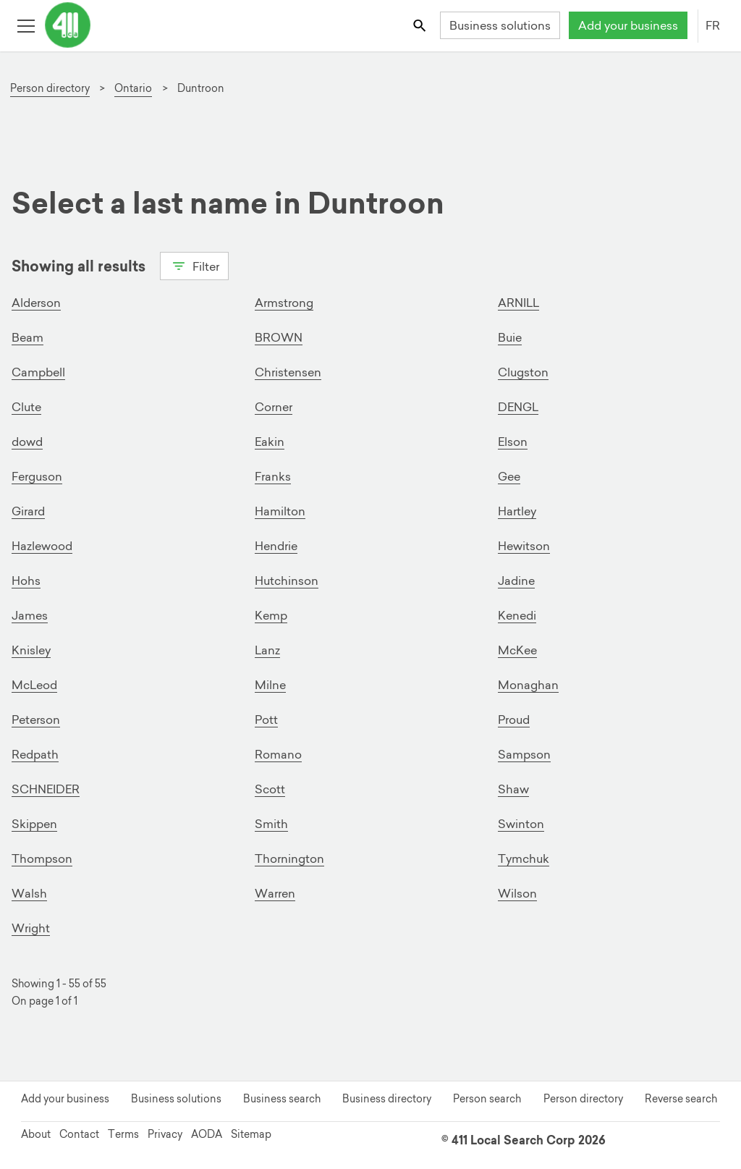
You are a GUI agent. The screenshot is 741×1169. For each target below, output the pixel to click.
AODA (206, 1134)
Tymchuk (523, 858)
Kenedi (517, 615)
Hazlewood (42, 546)
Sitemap (251, 1134)
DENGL (518, 407)
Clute (26, 407)
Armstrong (284, 302)
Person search (487, 1098)
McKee (517, 650)
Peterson (36, 719)
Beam (27, 337)
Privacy (165, 1134)
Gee (509, 476)
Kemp (271, 615)
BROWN (278, 337)
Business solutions (500, 25)
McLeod (34, 685)
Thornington (289, 858)
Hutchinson (286, 580)
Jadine (516, 580)
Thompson (42, 858)
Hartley (517, 511)
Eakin (269, 441)
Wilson (517, 893)
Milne (270, 685)
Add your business (628, 25)
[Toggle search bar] (420, 25)
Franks (273, 476)
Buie (510, 337)
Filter (194, 265)
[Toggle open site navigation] (25, 25)
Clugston (523, 372)
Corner (273, 407)
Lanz (267, 650)
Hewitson (524, 546)
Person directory (583, 1098)
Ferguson (37, 476)
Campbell (38, 372)
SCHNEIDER (46, 789)
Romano (278, 754)
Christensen (288, 372)
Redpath (35, 754)
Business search (282, 1098)
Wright (31, 928)
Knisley (31, 650)
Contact (79, 1134)
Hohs (26, 580)
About (36, 1134)
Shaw (513, 789)
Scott (270, 789)
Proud (514, 719)
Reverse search (681, 1098)
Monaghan (528, 685)
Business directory (386, 1098)
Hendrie (276, 546)
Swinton (521, 823)
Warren (275, 893)
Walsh (29, 893)
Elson (513, 441)
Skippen (34, 823)
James (30, 615)
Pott (266, 719)
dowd (27, 441)
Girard (28, 511)
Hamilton (280, 511)
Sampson (524, 754)
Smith (271, 823)
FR (713, 25)
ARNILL (518, 302)
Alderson (36, 302)
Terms (123, 1134)
